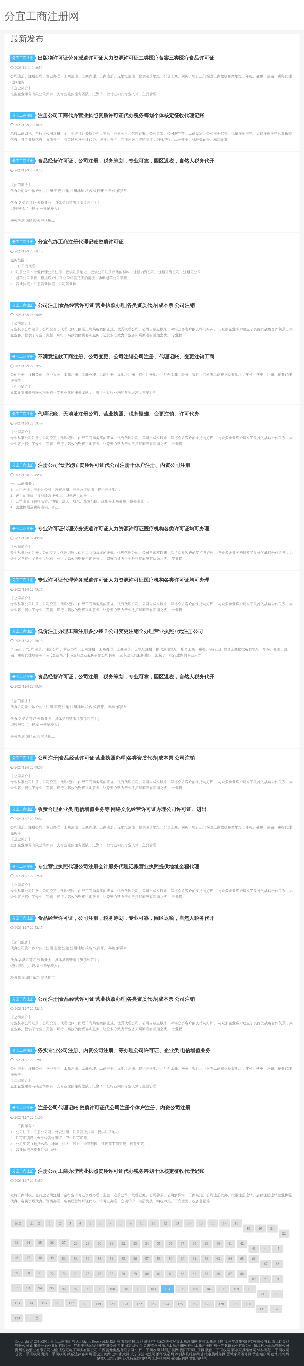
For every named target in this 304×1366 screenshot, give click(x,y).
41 (230, 1243)
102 (139, 1289)
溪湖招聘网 (180, 1355)
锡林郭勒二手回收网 (273, 1348)
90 (265, 1279)
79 (135, 1274)
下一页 (33, 1318)
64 (230, 1259)
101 (126, 1289)
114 (31, 1303)
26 (52, 1243)
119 (98, 1304)
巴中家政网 (120, 1352)
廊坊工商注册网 (174, 1345)
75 (87, 1274)
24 (28, 1243)
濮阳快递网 (165, 1352)
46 (16, 1258)
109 (236, 1289)
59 (170, 1259)
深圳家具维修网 (187, 1352)
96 (64, 1289)
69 (16, 1273)
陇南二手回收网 (217, 1348)
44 (265, 1248)
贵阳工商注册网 (192, 1348)
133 (17, 1318)
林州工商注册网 (200, 1345)
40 (218, 1243)
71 (40, 1274)
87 (230, 1274)
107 (209, 1289)
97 (75, 1289)
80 (147, 1274)
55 (123, 1259)
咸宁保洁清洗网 (142, 1352)
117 (71, 1303)
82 (170, 1274)
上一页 (35, 1223)
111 (263, 1294)
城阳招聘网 (170, 1348)
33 (135, 1243)
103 (153, 1289)
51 (75, 1259)
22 (284, 1233)
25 (40, 1243)
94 (40, 1288)
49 (52, 1258)
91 (277, 1279)
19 (248, 1228)
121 (125, 1304)
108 (222, 1289)
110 (250, 1289)
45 (277, 1248)
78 (123, 1274)
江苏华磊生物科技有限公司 (245, 1341)
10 (141, 1223)
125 (180, 1304)
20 (260, 1228)
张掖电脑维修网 (213, 1352)
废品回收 (143, 1341)
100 (112, 1289)
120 (112, 1304)
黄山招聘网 (198, 1355)
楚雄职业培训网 (109, 1355)
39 (206, 1243)
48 (40, 1258)
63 (218, 1259)
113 (17, 1303)
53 (99, 1259)
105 (181, 1289)
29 (87, 1243)
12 (165, 1223)
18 (236, 1223)
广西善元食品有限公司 (116, 1348)
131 (262, 1309)
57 (147, 1259)
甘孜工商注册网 (211, 1341)
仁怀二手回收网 (147, 1348)
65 (242, 1259)
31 (111, 1243)
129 (235, 1304)
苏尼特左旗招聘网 (137, 1355)
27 (64, 1243)
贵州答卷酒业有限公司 (32, 1348)
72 (52, 1274)
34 (147, 1243)
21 (272, 1228)
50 (64, 1259)
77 (111, 1274)
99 (99, 1289)
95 (52, 1288)
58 (159, 1259)
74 (75, 1274)
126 (194, 1304)
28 (75, 1243)
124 (166, 1304)
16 (213, 1223)
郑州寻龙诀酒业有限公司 (233, 1345)
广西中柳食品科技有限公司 (95, 1345)
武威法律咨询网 (79, 1352)
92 (16, 1288)
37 (182, 1243)
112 (277, 1294)
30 (99, 1243)
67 (265, 1264)
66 (254, 1259)
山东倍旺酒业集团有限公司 (51, 1345)
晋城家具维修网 (239, 1352)
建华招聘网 (280, 1352)
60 (182, 1259)
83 (182, 1274)
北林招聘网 (161, 1355)
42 (242, 1243)
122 (139, 1304)
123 (153, 1304)
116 (58, 1303)
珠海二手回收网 (27, 1352)
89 (254, 1279)
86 (218, 1274)
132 (275, 1309)
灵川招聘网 (152, 1345)
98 (87, 1289)
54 (111, 1259)
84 (194, 1274)
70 (28, 1273)
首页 (18, 1223)
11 (153, 1223)
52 (87, 1259)
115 (44, 1303)
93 (28, 1288)
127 (207, 1304)
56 (135, 1259)
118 (85, 1304)
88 (242, 1274)
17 (225, 1223)
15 (201, 1223)
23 (16, 1243)
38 (194, 1243)
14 (189, 1223)
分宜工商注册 (23, 58)
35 (159, 1243)
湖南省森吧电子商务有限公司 (74, 1348)
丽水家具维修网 (243, 1348)
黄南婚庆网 (261, 1352)
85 (206, 1274)
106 (195, 1289)
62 (206, 1259)
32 (123, 1243)
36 (170, 1243)
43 (254, 1248)
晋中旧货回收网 (129, 1345)
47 (28, 1258)
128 (221, 1304)
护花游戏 (158, 1341)
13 (177, 1223)
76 (99, 1274)
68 (277, 1264)
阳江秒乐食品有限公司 (271, 1345)
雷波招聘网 (102, 1352)
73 (64, 1274)
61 (194, 1259)
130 (248, 1304)
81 (159, 1274)
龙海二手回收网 (53, 1352)
